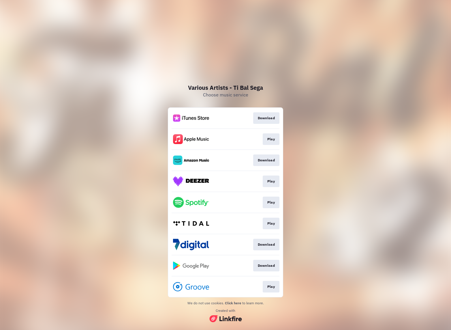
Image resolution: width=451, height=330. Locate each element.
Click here (233, 303)
